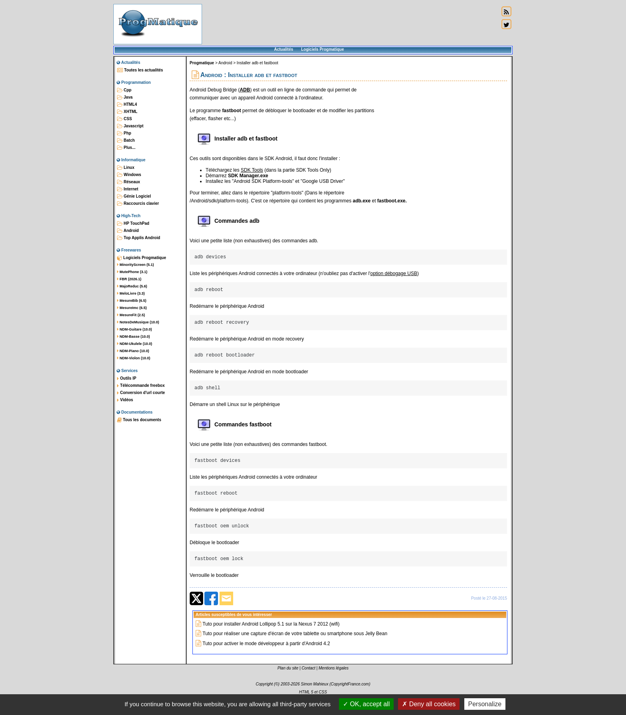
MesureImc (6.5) (132, 308)
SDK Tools (252, 170)
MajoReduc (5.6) (132, 286)
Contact (308, 679)
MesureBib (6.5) (132, 301)
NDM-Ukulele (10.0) (134, 344)
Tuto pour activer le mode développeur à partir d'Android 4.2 (266, 654)
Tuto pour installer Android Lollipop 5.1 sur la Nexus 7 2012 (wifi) (270, 635)
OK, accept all (366, 704)
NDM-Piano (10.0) (133, 351)
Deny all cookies (429, 704)
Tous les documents (139, 420)
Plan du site (287, 679)
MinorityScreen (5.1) (135, 265)
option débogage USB (393, 274)
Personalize (485, 704)
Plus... (126, 147)
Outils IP (126, 378)
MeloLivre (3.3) (131, 293)
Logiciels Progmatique (322, 49)
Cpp (124, 90)
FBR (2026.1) (129, 279)
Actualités (283, 49)
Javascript (130, 126)
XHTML (127, 111)
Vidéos (125, 400)
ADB (245, 90)
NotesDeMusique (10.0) (138, 322)
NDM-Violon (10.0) (133, 358)
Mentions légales (334, 679)
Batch (126, 140)
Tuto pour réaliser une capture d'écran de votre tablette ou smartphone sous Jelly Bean (294, 644)
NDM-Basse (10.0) (133, 337)
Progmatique (202, 63)
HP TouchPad (133, 223)
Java (125, 97)
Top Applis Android (138, 238)
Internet (127, 189)
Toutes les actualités (140, 70)
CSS (124, 119)
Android (128, 230)
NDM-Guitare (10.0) (134, 329)
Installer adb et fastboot (257, 63)
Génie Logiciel (134, 196)
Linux (125, 167)
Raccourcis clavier (138, 203)
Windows (129, 174)
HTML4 (127, 104)
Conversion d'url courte (141, 392)
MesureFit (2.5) (131, 315)
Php (124, 133)
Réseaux (128, 182)
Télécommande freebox (140, 385)
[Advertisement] (350, 24)
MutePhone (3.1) (132, 272)
